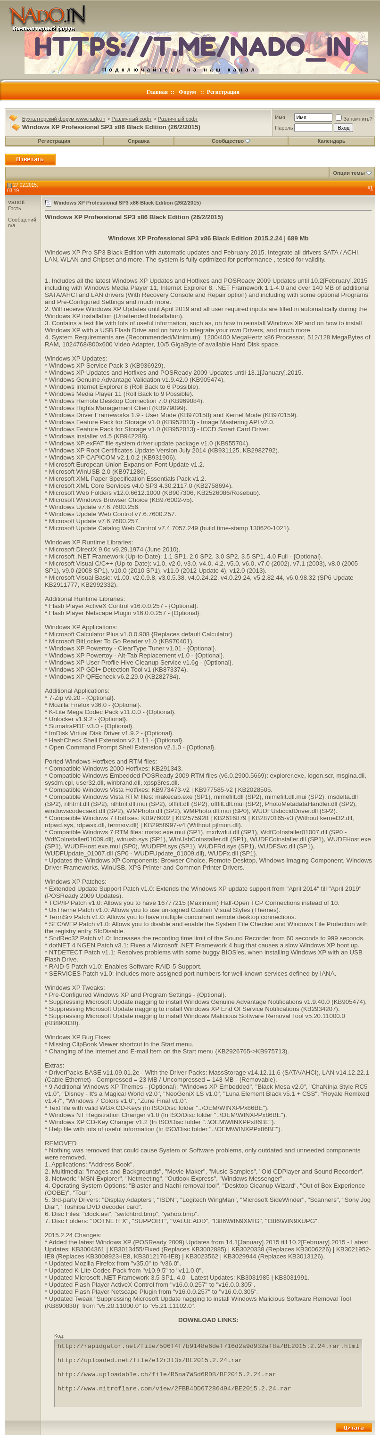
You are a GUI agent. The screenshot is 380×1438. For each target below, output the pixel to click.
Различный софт (132, 119)
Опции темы (348, 173)
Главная (157, 92)
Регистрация (223, 92)
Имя (280, 117)
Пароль (284, 128)
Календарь (332, 141)
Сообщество (231, 141)
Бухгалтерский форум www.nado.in (64, 119)
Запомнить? (354, 119)
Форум (187, 92)
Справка (138, 141)
